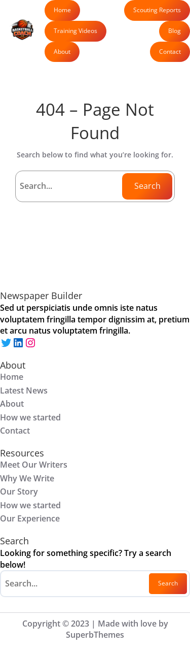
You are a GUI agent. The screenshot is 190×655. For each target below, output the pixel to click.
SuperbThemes (95, 634)
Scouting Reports (157, 10)
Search (147, 185)
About (62, 51)
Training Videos (75, 30)
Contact (170, 51)
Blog (174, 30)
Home (62, 10)
